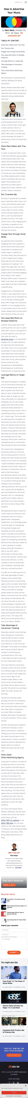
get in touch (14, 1055)
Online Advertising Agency (12, 758)
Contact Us (18, 2)
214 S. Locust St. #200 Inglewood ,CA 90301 (14, 1073)
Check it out (9, 885)
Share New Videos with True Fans (13, 45)
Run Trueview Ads (7, 48)
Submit (14, 952)
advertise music (7, 339)
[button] (25, 1085)
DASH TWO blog (7, 823)
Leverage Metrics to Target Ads (12, 61)
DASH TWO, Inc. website (10, 820)
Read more (18, 867)
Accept (14, 1092)
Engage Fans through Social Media (13, 52)
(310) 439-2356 (14, 1079)
